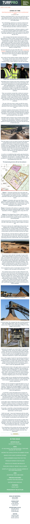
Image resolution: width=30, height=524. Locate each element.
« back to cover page (5, 7)
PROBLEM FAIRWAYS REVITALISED (15, 460)
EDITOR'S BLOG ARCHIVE (15, 482)
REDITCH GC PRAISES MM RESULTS (15, 463)
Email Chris (15, 505)
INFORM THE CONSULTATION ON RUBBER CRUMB (15, 452)
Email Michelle (15, 511)
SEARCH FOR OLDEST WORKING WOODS (15, 455)
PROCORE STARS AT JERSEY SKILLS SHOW (15, 466)
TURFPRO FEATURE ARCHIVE (15, 479)
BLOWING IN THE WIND (15, 444)
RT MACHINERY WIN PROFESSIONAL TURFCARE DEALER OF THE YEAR (15, 449)
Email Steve (15, 498)
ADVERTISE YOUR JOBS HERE (15, 475)
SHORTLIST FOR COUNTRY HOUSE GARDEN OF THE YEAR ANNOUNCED (15, 469)
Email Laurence (15, 517)
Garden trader (15, 487)
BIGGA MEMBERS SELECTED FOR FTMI (15, 458)
